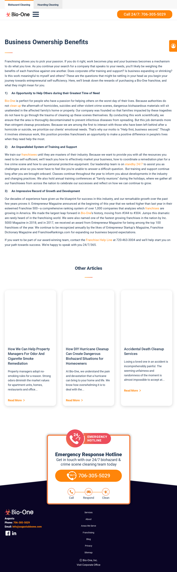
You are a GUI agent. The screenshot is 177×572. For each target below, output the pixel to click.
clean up (15, 106)
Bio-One (10, 101)
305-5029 (21, 522)
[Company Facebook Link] (8, 533)
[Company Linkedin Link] (14, 533)
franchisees (29, 154)
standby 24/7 (134, 164)
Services (88, 512)
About (89, 519)
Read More (15, 400)
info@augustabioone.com (27, 526)
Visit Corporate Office (88, 564)
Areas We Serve (88, 526)
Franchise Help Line (99, 240)
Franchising (88, 532)
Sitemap (88, 552)
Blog (88, 539)
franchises (152, 208)
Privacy (88, 545)
